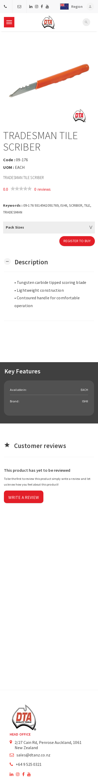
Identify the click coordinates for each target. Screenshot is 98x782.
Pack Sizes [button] (15, 227)
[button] (69, 6)
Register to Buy (77, 240)
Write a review (23, 497)
